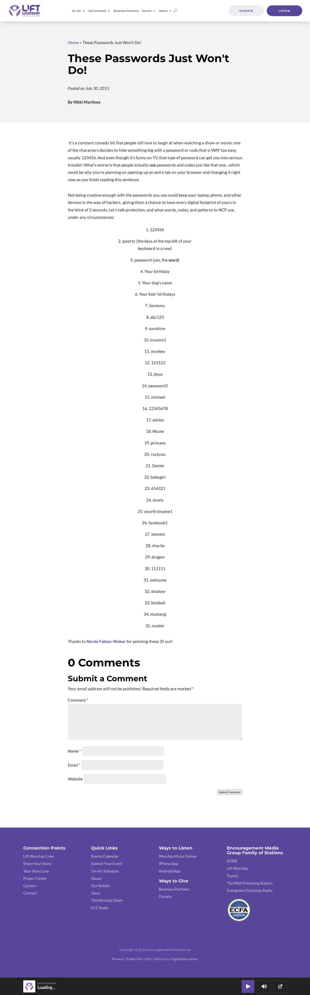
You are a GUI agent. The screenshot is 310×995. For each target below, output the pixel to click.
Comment (78, 700)
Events (147, 10)
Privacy (118, 959)
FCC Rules (99, 907)
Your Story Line (36, 871)
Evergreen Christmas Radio (250, 890)
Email (74, 764)
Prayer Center (35, 878)
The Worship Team (106, 900)
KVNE (232, 861)
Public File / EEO (138, 959)
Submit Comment (229, 792)
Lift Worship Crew (38, 856)
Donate (246, 10)
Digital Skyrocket (184, 959)
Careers (29, 885)
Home (73, 42)
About (163, 10)
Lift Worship (237, 868)
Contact (30, 893)
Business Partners (126, 10)
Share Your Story (37, 863)
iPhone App (168, 863)
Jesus (95, 893)
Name (74, 751)
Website (75, 778)
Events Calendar (104, 856)
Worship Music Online (178, 856)
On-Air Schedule (105, 871)
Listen (284, 10)
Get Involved (97, 10)
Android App (169, 871)
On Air (76, 10)
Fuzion (232, 875)
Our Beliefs (100, 885)
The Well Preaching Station (250, 883)
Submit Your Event (106, 863)
